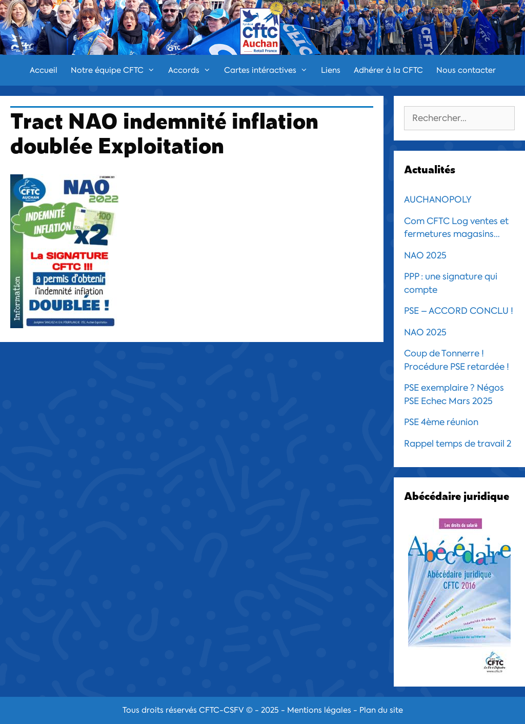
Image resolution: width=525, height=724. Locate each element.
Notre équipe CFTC (116, 70)
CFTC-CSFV (221, 710)
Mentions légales (319, 710)
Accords (192, 70)
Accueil (43, 70)
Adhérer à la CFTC (388, 70)
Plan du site (381, 710)
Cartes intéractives (269, 70)
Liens (330, 70)
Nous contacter (466, 70)
